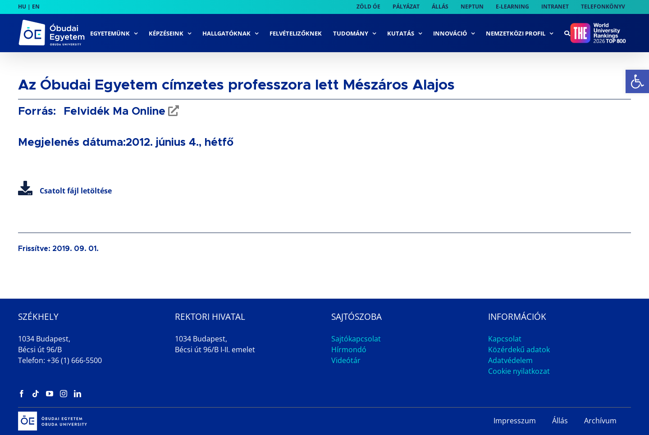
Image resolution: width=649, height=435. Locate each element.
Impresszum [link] (515, 421)
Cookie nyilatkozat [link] (519, 371)
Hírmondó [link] (348, 349)
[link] (637, 81)
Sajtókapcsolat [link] (356, 339)
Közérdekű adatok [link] (519, 349)
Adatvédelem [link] (510, 360)
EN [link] (36, 6)
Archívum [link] (600, 421)
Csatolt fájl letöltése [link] (65, 191)
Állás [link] (560, 421)
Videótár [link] (346, 360)
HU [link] (22, 6)
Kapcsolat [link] (504, 339)
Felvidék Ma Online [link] (112, 111)
